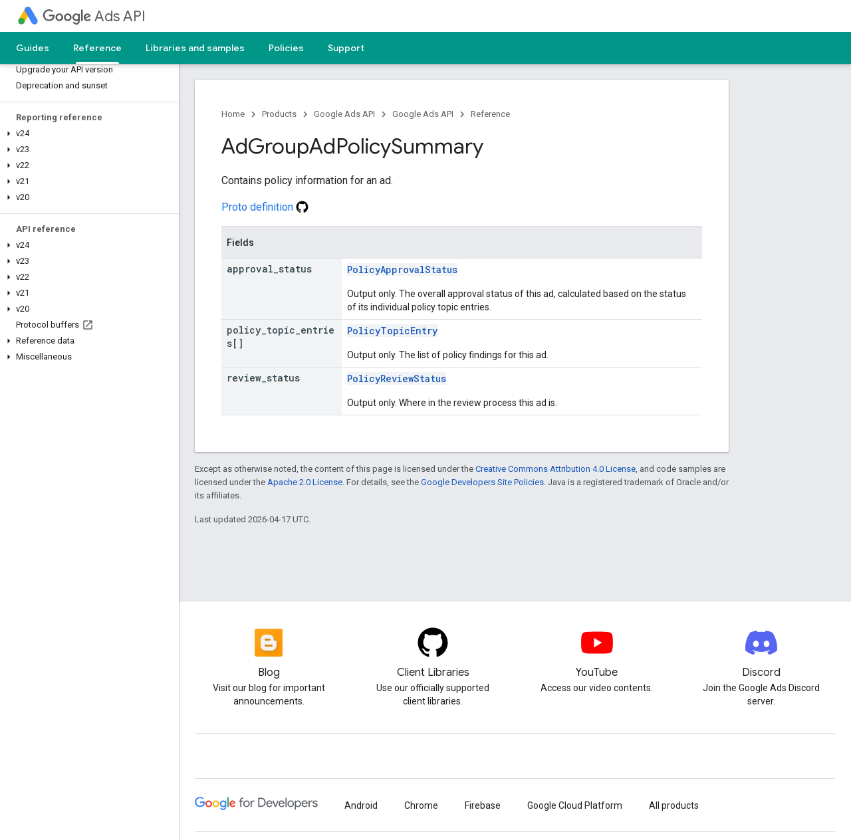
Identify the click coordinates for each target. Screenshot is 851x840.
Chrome (421, 805)
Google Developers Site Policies (482, 482)
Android (361, 805)
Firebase (483, 805)
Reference (490, 114)
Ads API (94, 16)
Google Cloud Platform (574, 805)
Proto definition (264, 207)
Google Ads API (344, 114)
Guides (32, 48)
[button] (87, 134)
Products (279, 114)
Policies (286, 48)
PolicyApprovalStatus (402, 269)
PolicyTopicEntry (392, 330)
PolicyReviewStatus (396, 378)
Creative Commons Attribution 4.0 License (555, 469)
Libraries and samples (195, 48)
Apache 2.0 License (304, 482)
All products (674, 805)
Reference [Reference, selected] (97, 48)
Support (346, 48)
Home (233, 114)
